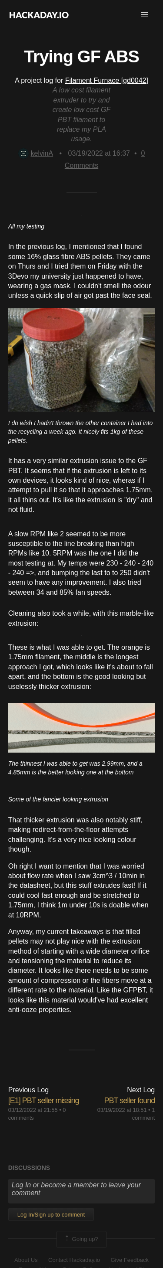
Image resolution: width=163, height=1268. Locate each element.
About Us (25, 1260)
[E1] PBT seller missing (43, 1100)
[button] (144, 15)
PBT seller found (129, 1100)
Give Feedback (129, 1260)
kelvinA (35, 153)
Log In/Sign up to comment (51, 1214)
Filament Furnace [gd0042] (106, 80)
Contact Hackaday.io (74, 1260)
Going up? (80, 1239)
